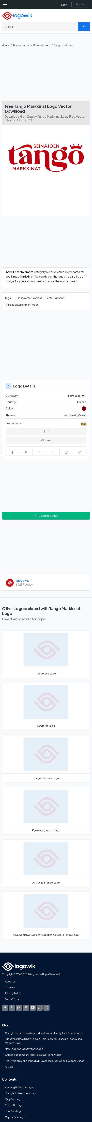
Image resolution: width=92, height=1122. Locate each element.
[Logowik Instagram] (19, 1008)
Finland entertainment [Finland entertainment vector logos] (29, 297)
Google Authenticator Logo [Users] (21, 1093)
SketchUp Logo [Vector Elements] (14, 1105)
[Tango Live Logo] (46, 654)
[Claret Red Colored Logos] (83, 408)
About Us (10, 981)
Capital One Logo (15, 1117)
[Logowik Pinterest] (26, 1008)
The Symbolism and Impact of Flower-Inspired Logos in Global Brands (44, 1060)
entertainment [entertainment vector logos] (55, 297)
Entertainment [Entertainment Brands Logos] (77, 395)
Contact (10, 987)
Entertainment (41, 45)
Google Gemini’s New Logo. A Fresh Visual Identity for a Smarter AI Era (44, 1033)
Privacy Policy (13, 993)
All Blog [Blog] (9, 1066)
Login (64, 4)
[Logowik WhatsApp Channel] (46, 1008)
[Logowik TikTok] (40, 1008)
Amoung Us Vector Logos (19, 1087)
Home (5, 45)
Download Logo (46, 515)
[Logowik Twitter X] (12, 1008)
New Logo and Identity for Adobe (24, 1048)
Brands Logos (21, 45)
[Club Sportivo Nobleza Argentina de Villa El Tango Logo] (46, 915)
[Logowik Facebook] (5, 1008)
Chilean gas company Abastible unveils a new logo (33, 1054)
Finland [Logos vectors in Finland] (81, 402)
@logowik (22, 580)
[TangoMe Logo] (46, 706)
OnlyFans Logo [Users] (13, 1099)
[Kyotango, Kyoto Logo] (46, 810)
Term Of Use (12, 999)
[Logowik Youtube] (33, 1008)
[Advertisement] (46, 75)
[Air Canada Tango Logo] (46, 863)
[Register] (80, 4)
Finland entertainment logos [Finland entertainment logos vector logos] (22, 304)
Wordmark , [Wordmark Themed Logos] (71, 415)
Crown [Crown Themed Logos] (82, 415)
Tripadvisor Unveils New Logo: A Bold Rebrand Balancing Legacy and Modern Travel (43, 1040)
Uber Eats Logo (13, 1111)
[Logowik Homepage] (17, 15)
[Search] (40, 26)
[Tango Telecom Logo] (46, 758)
